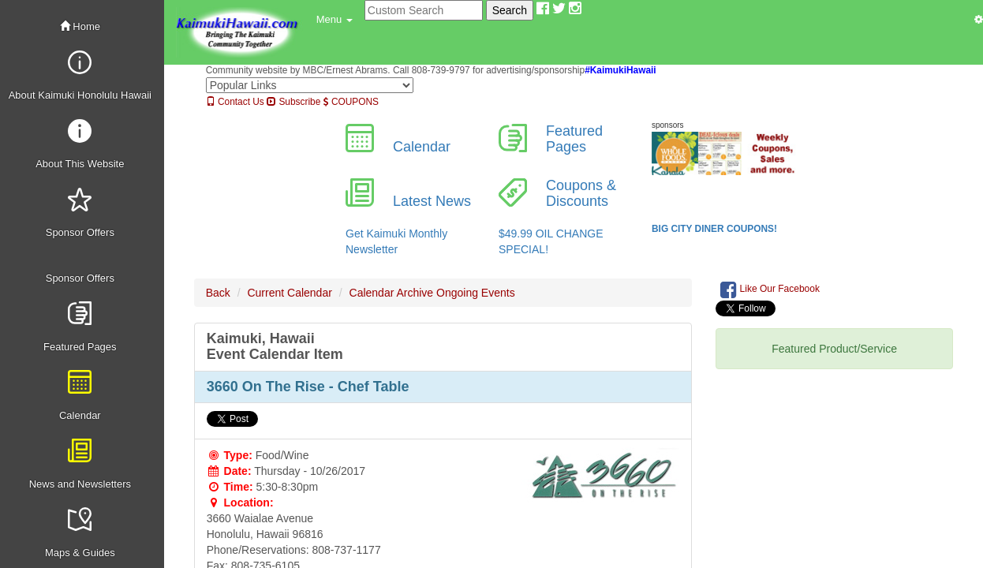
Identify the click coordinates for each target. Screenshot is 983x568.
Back (218, 292)
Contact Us (235, 101)
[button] (334, 19)
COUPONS (351, 101)
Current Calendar (289, 292)
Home (80, 26)
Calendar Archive (391, 292)
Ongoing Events (475, 292)
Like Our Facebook (770, 289)
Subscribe (293, 101)
